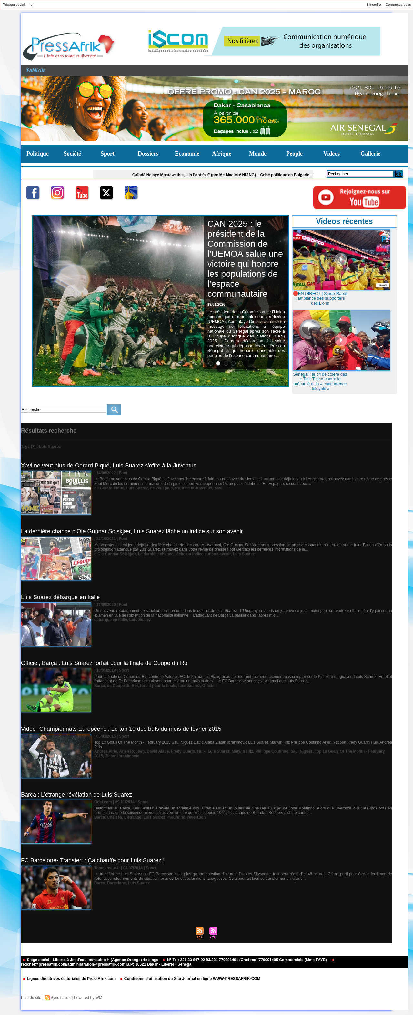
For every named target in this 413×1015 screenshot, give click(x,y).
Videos (331, 153)
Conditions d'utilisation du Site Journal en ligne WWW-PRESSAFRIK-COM (190, 978)
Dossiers (148, 153)
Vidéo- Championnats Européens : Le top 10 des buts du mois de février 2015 (121, 729)
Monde (258, 153)
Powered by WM (88, 997)
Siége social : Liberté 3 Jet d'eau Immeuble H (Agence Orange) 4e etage (91, 960)
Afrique (221, 153)
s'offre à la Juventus (193, 488)
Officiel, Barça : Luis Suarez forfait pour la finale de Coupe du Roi (105, 663)
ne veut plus (161, 488)
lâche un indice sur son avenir (203, 554)
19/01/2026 (216, 304)
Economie (187, 153)
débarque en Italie (110, 620)
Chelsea (114, 817)
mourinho (176, 817)
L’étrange (132, 817)
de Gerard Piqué (109, 488)
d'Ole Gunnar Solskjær (115, 554)
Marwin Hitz (242, 751)
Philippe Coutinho (271, 751)
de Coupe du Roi (122, 685)
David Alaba (158, 751)
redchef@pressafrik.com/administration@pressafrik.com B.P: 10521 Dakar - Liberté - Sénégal (177, 962)
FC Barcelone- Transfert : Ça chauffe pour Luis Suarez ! (93, 860)
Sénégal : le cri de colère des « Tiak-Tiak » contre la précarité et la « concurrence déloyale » (320, 381)
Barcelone (116, 883)
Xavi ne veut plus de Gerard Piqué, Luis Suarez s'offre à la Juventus (108, 465)
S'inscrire (374, 4)
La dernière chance (155, 554)
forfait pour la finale (158, 685)
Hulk (201, 751)
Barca (99, 817)
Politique (37, 153)
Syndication (61, 997)
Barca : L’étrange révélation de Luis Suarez (76, 794)
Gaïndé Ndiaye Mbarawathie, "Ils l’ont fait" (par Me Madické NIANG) (199, 175)
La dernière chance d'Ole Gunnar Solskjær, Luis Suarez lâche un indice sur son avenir (132, 531)
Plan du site (31, 997)
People (294, 153)
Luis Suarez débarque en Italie (60, 597)
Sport (108, 153)
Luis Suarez (137, 488)
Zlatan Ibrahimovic (122, 756)
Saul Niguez (302, 751)
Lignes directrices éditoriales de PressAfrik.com (69, 978)
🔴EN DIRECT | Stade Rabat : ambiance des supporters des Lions (320, 298)
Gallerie (370, 153)
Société (72, 153)
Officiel (209, 685)
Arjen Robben (132, 751)
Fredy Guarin (183, 751)
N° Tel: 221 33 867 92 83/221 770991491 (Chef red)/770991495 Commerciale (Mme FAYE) (245, 960)
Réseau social (14, 4)
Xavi (218, 488)
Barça (99, 685)
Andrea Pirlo (105, 751)
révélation (196, 817)
